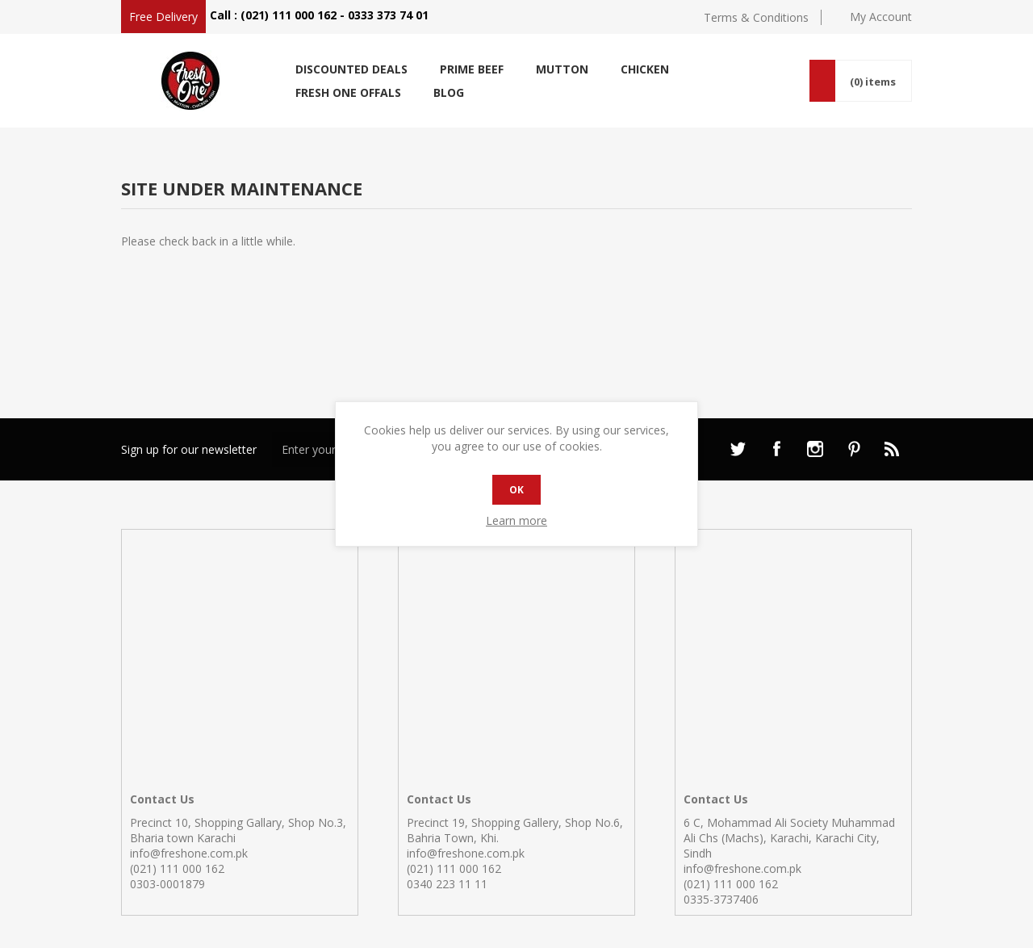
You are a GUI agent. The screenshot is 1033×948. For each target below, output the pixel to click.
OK (516, 490)
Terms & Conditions (756, 17)
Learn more (516, 520)
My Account (881, 16)
